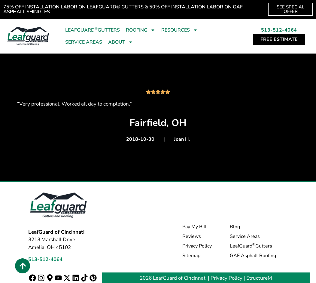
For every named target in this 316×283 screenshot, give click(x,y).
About (120, 42)
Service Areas (83, 42)
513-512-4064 (279, 30)
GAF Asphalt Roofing (253, 255)
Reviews (191, 236)
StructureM (259, 278)
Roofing (140, 30)
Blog (235, 226)
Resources (179, 30)
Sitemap (191, 255)
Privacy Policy (197, 246)
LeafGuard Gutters (92, 29)
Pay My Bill (194, 226)
